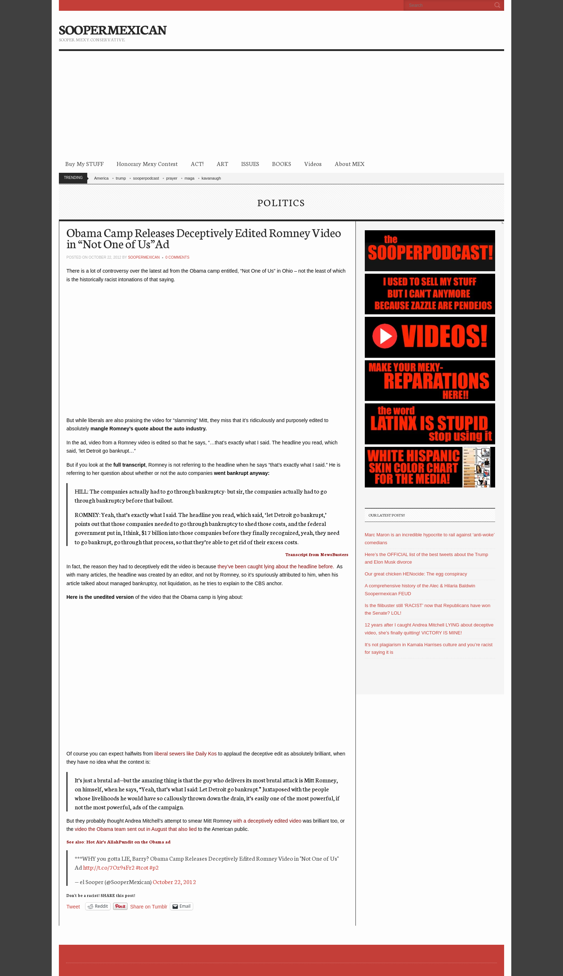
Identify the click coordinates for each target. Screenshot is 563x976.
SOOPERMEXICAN (112, 29)
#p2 (154, 867)
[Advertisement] (281, 105)
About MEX (349, 163)
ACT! (197, 163)
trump (121, 178)
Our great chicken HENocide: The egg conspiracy (416, 574)
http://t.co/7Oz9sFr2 (109, 867)
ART (222, 163)
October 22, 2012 (174, 881)
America (101, 178)
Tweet (73, 906)
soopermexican (143, 257)
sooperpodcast (146, 178)
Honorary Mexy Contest (147, 163)
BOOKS (281, 163)
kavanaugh (211, 178)
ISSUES (250, 163)
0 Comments (178, 257)
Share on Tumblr (149, 906)
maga (190, 178)
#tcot (142, 867)
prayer (171, 178)
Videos (313, 163)
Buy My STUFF (84, 163)
